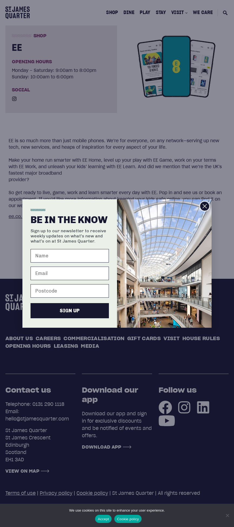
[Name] (70, 256)
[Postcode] (70, 291)
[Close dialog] (204, 206)
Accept (103, 519)
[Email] (70, 273)
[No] (227, 515)
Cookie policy (128, 519)
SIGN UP (70, 311)
